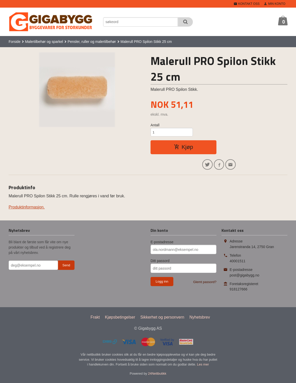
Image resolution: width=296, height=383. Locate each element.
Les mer (203, 366)
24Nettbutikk (157, 375)
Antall (155, 125)
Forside (15, 42)
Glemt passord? (204, 284)
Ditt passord (160, 263)
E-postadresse (162, 244)
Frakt (95, 319)
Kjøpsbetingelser (120, 319)
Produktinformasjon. (27, 209)
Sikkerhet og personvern (162, 319)
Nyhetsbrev (200, 319)
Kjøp (183, 148)
